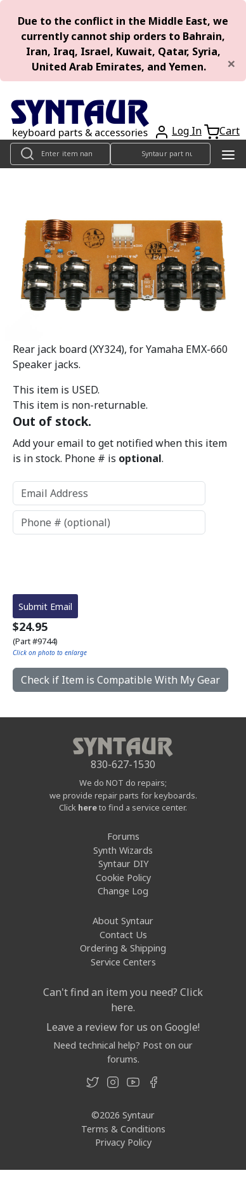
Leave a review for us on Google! (123, 1027)
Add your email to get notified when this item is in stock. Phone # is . (120, 450)
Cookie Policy (123, 878)
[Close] (231, 63)
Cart (229, 131)
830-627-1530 (123, 764)
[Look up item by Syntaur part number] (160, 154)
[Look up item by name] (60, 154)
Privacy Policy (123, 1142)
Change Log (123, 891)
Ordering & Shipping (123, 948)
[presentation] (109, 564)
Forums (123, 836)
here (87, 807)
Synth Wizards (123, 850)
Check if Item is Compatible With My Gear (120, 680)
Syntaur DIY (123, 864)
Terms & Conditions (123, 1129)
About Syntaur (123, 921)
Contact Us (123, 935)
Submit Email (45, 606)
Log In (187, 131)
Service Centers (123, 962)
